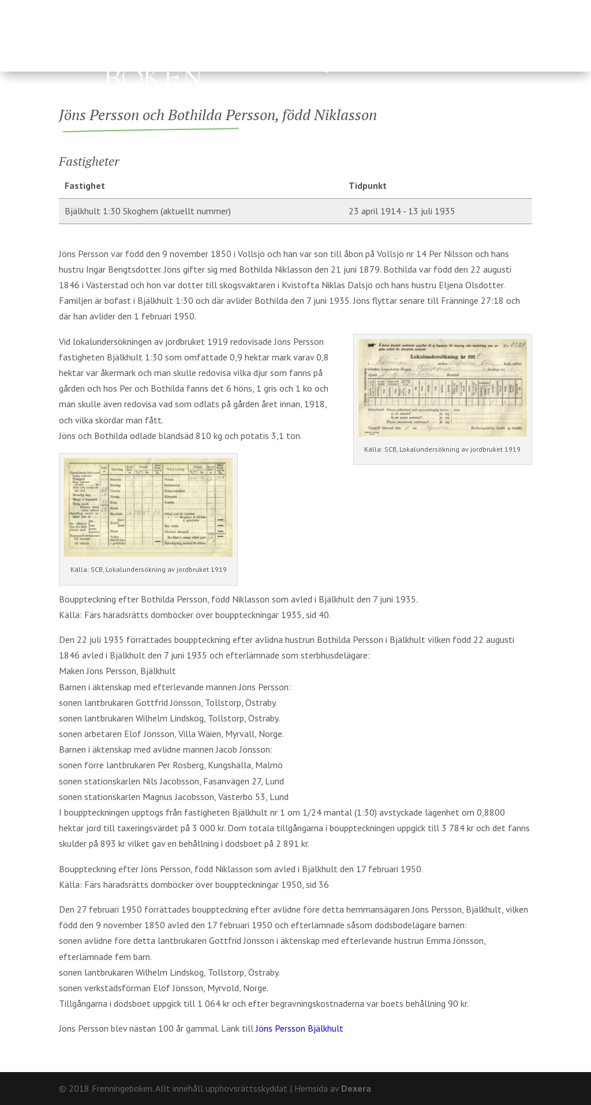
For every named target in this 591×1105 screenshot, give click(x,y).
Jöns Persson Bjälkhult (299, 1028)
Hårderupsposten (246, 69)
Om (474, 9)
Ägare (302, 41)
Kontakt (512, 9)
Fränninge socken (395, 41)
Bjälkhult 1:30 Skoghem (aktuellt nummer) (148, 211)
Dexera (356, 1088)
